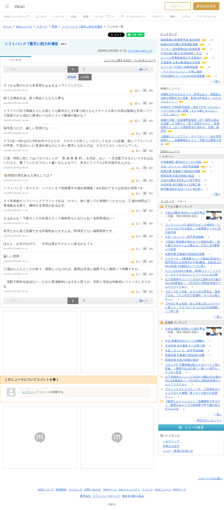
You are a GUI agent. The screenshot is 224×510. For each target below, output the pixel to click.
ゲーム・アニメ (104, 16)
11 (209, 44)
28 (207, 53)
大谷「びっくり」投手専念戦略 (180, 166)
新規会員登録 (206, 6)
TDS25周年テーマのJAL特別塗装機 (183, 76)
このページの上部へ (210, 478)
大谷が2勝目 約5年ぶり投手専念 (181, 180)
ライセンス (75, 489)
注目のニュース (170, 151)
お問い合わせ (92, 489)
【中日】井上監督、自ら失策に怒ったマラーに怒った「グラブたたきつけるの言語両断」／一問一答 (192, 307)
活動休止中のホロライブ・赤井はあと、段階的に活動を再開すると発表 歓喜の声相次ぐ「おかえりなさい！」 (191, 98)
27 (205, 180)
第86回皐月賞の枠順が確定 (177, 175)
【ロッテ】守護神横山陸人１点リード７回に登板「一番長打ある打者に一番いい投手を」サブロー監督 (192, 368)
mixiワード (179, 489)
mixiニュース (24, 26)
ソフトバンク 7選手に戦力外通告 (82, 26)
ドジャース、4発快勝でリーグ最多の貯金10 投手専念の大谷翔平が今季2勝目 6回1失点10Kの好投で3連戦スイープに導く (193, 262)
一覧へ (216, 81)
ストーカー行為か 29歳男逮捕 (179, 67)
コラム (186, 16)
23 (211, 40)
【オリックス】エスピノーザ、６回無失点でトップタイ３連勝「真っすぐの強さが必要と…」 (192, 393)
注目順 (85, 77)
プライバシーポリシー (106, 495)
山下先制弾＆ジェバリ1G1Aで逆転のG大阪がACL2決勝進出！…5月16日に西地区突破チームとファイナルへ (193, 283)
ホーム (7, 26)
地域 (86, 16)
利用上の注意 (171, 446)
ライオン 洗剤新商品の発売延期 (180, 49)
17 (213, 58)
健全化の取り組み (133, 495)
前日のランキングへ (209, 420)
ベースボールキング (140, 50)
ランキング (167, 201)
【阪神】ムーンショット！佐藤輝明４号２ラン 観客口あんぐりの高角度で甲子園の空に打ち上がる (192, 405)
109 (207, 72)
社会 (73, 16)
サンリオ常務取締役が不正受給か (181, 57)
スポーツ (157, 16)
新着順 (72, 77)
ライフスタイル (206, 16)
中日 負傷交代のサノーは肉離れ (184, 340)
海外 (172, 16)
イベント (147, 489)
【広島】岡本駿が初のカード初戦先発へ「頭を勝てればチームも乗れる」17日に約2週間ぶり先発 (192, 245)
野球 (54, 26)
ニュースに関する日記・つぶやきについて (130, 60)
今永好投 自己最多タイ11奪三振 (181, 184)
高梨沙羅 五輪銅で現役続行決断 (180, 171)
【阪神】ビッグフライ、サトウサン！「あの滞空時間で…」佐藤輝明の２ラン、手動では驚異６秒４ (191, 140)
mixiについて (46, 489)
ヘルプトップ (171, 441)
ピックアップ (168, 34)
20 (209, 67)
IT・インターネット (133, 16)
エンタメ (41, 16)
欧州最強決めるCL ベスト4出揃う (182, 189)
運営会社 (85, 495)
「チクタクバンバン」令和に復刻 (181, 71)
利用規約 (61, 489)
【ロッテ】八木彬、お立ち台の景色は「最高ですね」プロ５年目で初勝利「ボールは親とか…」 (192, 295)
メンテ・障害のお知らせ (178, 450)
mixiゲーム (110, 489)
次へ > (143, 69)
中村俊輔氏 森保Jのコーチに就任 (181, 161)
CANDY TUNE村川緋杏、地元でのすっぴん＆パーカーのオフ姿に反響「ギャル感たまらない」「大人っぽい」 (190, 110)
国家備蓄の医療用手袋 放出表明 (180, 39)
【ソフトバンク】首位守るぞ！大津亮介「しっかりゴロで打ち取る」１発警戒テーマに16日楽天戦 (193, 228)
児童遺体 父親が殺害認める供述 (180, 62)
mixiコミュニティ (129, 489)
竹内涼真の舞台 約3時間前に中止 (181, 53)
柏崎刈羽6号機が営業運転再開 (179, 44)
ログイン (177, 6)
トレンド (58, 16)
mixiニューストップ (17, 16)
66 (211, 62)
